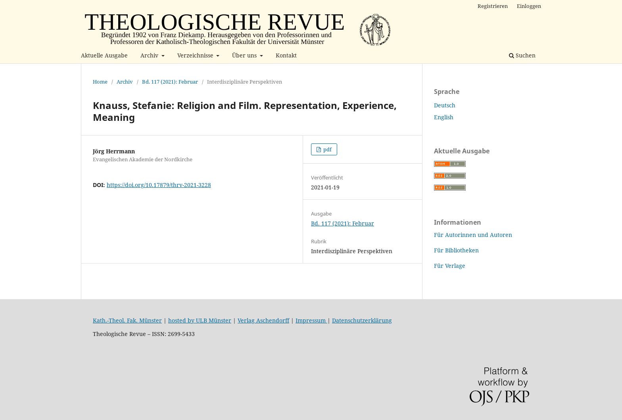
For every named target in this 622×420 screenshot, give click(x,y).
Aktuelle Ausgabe (104, 55)
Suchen (522, 55)
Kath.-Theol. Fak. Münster (127, 320)
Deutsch (444, 105)
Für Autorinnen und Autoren (473, 235)
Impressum (311, 320)
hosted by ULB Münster (199, 320)
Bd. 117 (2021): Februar (170, 81)
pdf (327, 149)
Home (100, 81)
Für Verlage (449, 265)
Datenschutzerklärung (362, 320)
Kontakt (286, 55)
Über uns (245, 55)
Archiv (150, 55)
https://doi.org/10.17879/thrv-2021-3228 (159, 185)
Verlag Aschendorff (263, 320)
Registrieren (493, 6)
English (443, 117)
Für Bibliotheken (456, 250)
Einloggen (529, 6)
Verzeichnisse (196, 55)
